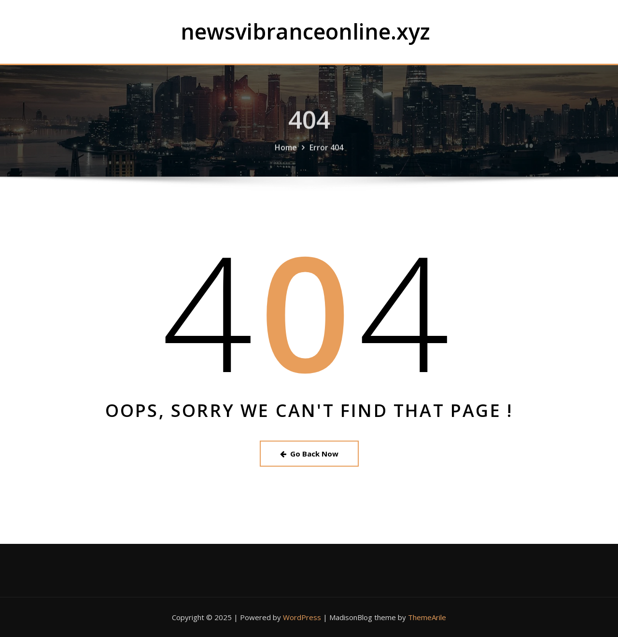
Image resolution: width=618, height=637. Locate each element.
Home (286, 152)
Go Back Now (309, 453)
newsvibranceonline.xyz (305, 31)
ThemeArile (427, 617)
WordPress (302, 617)
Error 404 (326, 152)
